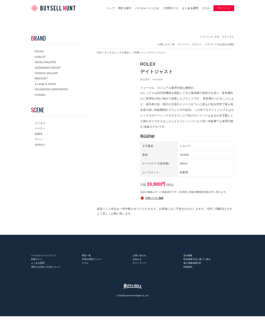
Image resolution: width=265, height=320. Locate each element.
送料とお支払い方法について (45, 270)
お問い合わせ (139, 256)
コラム (206, 8)
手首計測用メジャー (92, 261)
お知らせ (137, 261)
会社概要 (187, 256)
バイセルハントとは (147, 8)
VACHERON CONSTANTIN (51, 89)
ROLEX (39, 51)
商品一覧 (86, 256)
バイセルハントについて (43, 256)
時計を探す (124, 8)
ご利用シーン (139, 52)
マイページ (223, 8)
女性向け (40, 144)
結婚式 (39, 133)
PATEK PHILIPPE (45, 62)
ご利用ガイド (170, 8)
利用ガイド (36, 261)
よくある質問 (190, 8)
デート (39, 139)
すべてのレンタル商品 (116, 52)
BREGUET (41, 78)
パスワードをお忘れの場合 (219, 44)
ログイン (197, 44)
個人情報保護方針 (192, 266)
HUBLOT (40, 56)
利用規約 (187, 270)
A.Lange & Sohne (45, 83)
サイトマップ (139, 266)
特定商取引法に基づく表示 (196, 261)
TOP (99, 52)
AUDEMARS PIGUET (48, 67)
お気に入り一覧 (166, 44)
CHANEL (40, 94)
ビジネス (40, 123)
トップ (111, 8)
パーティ (40, 128)
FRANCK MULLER (46, 73)
